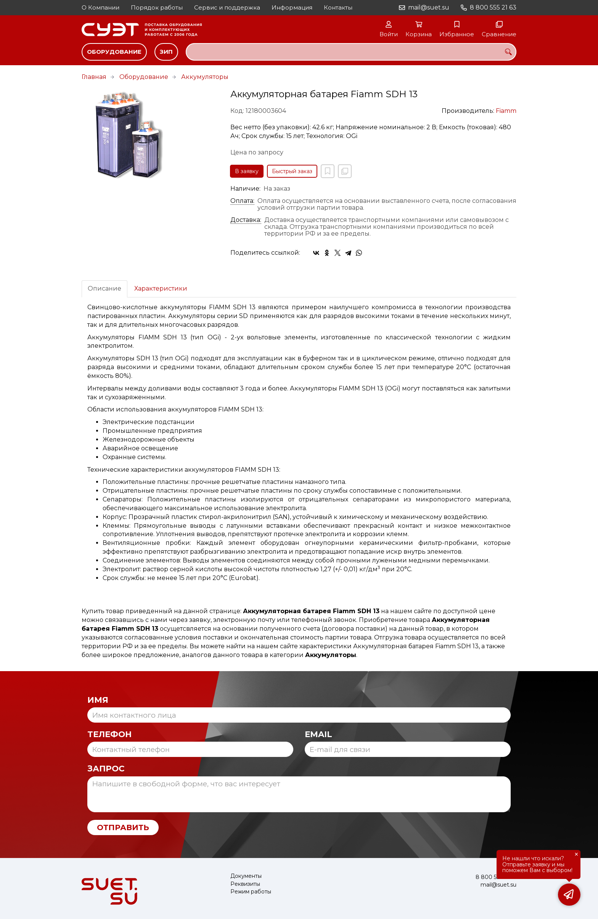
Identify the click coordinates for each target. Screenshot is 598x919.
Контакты (338, 7)
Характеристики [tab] (160, 288)
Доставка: (245, 220)
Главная (94, 76)
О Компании (100, 7)
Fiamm (506, 110)
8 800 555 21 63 (493, 7)
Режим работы (250, 892)
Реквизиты (245, 884)
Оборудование (114, 51)
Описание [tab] (104, 288)
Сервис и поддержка (227, 7)
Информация (292, 7)
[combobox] (351, 52)
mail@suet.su (428, 7)
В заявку (247, 171)
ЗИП (166, 51)
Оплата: (242, 201)
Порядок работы (157, 7)
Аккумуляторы (204, 76)
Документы (246, 876)
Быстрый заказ (292, 171)
